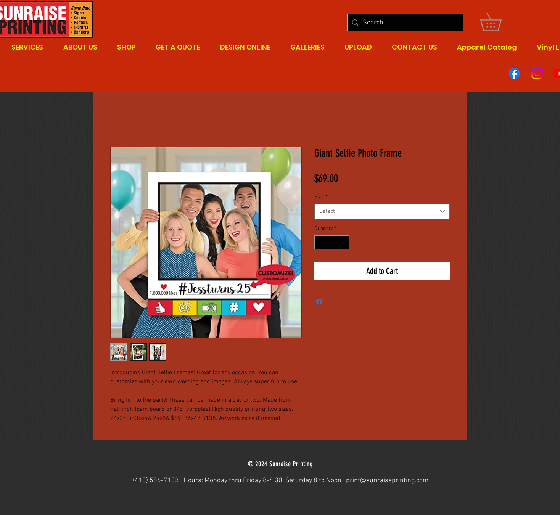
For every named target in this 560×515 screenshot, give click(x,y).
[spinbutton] (332, 242)
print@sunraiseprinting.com (387, 480)
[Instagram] (537, 73)
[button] (499, 22)
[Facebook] (514, 73)
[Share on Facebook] (319, 301)
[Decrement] (320, 242)
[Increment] (343, 242)
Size (320, 197)
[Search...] (405, 22)
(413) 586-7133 (156, 480)
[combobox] (382, 211)
